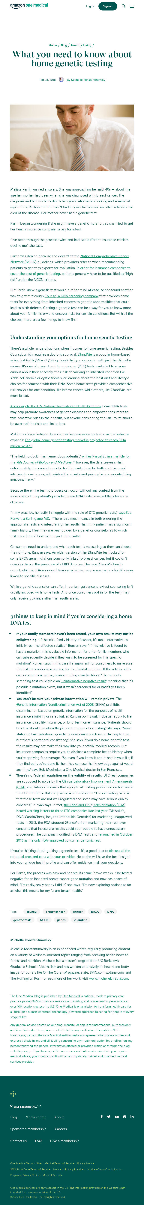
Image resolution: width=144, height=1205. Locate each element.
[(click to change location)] (72, 1107)
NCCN (44, 919)
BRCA (95, 911)
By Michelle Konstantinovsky (86, 79)
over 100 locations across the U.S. (32, 1006)
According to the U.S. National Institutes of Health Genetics (55, 405)
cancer (77, 911)
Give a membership (65, 1140)
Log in (90, 6)
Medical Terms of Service (59, 1163)
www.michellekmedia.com (108, 978)
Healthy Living (81, 45)
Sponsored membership (28, 1128)
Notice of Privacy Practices (69, 1169)
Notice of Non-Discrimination (105, 1169)
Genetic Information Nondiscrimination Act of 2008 (55, 704)
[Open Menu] (132, 6)
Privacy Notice (85, 1163)
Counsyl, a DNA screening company (71, 295)
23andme (80, 919)
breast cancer (55, 911)
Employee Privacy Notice (25, 1175)
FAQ (38, 1140)
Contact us (18, 1140)
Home (53, 45)
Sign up (107, 6)
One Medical (71, 995)
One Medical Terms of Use (26, 1163)
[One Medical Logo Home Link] (29, 6)
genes (61, 919)
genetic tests (22, 919)
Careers (61, 1128)
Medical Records (52, 1175)
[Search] (123, 6)
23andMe (85, 354)
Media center (36, 1116)
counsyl (31, 911)
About (59, 1116)
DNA (110, 911)
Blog (64, 45)
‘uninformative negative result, (83, 680)
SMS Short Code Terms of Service (30, 1169)
